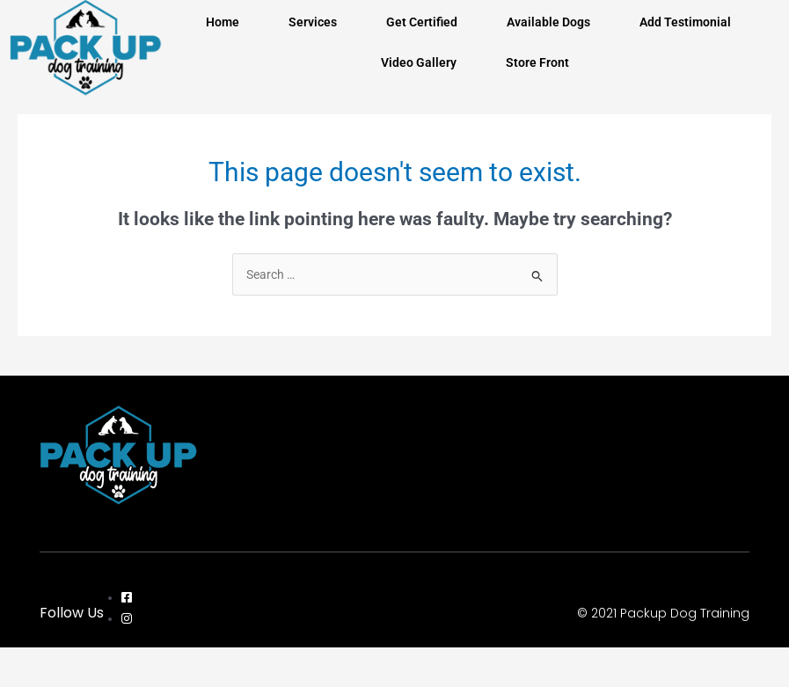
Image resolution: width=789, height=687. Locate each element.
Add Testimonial (685, 22)
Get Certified (421, 22)
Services (313, 22)
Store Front (537, 62)
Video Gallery (419, 62)
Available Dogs (548, 22)
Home (222, 22)
